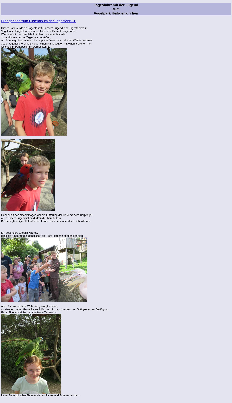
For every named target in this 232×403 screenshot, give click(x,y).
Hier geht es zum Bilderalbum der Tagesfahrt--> (38, 21)
